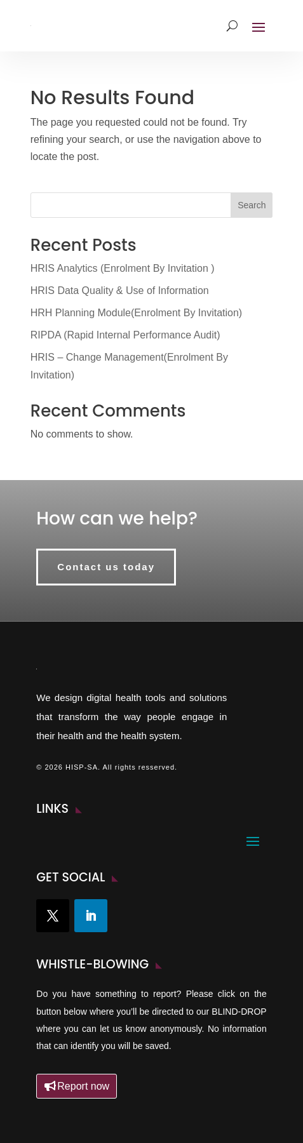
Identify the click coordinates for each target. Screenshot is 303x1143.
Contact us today (106, 566)
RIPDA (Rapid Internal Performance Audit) (125, 335)
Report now (83, 1086)
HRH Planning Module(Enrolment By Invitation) (136, 312)
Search (252, 205)
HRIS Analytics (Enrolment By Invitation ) (122, 268)
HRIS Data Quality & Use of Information (119, 290)
